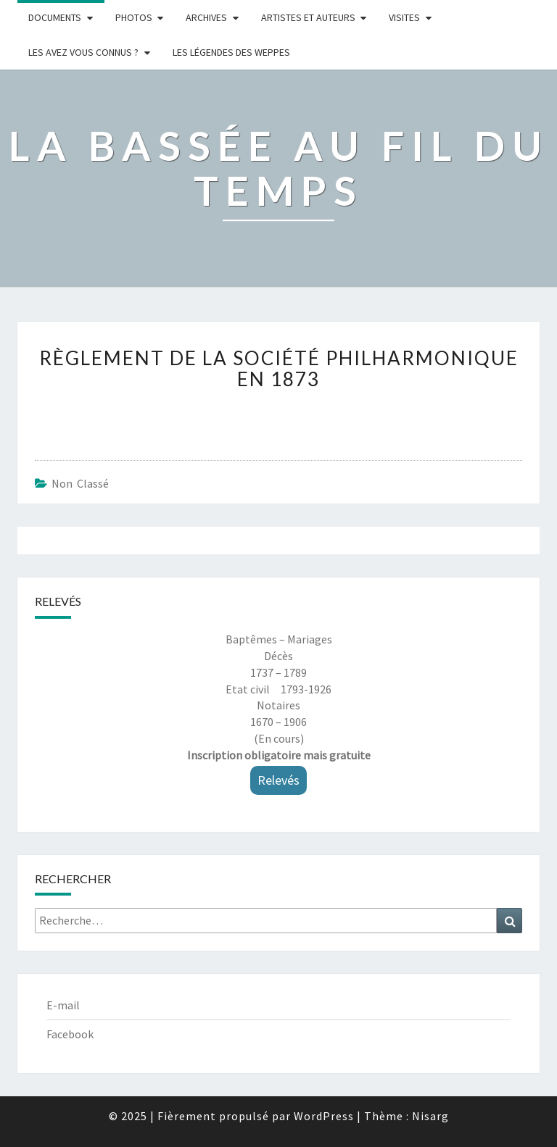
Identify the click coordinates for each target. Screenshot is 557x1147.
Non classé (80, 483)
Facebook (70, 1034)
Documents (54, 17)
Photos (133, 17)
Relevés (278, 780)
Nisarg (430, 1116)
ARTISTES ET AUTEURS (308, 17)
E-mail (63, 1005)
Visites (404, 17)
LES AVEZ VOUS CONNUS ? (83, 52)
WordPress (324, 1116)
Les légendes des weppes (231, 52)
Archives (206, 17)
